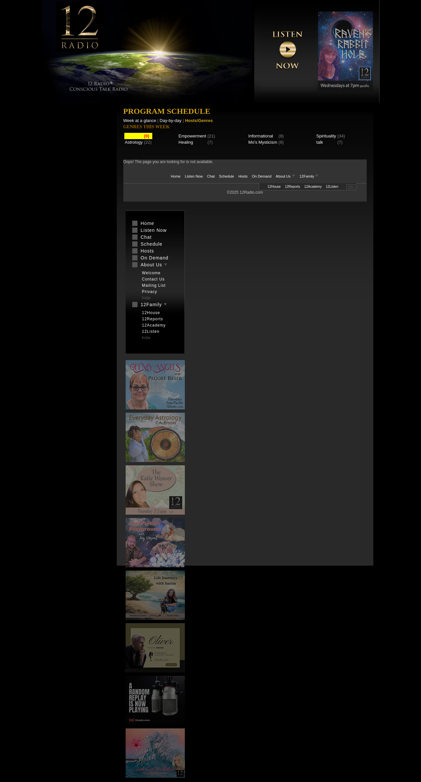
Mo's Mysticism (262, 142)
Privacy (149, 291)
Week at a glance (139, 120)
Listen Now (194, 176)
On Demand (261, 176)
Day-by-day (170, 120)
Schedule (226, 176)
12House (274, 186)
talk (319, 142)
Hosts (243, 176)
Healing (186, 142)
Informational (260, 136)
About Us (286, 176)
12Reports (292, 186)
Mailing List (154, 285)
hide (351, 186)
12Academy (313, 186)
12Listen (332, 186)
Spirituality (326, 136)
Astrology (134, 142)
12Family (309, 176)
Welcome (151, 273)
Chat (211, 176)
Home (176, 176)
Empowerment (192, 136)
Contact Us (153, 279)
